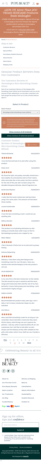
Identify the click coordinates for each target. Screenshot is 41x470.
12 (23, 342)
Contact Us (25, 402)
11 (19, 342)
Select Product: (6, 109)
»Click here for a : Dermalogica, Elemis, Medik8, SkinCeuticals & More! (20, 32)
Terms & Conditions (25, 447)
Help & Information (28, 390)
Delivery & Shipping (28, 379)
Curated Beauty (7, 402)
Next (29, 342)
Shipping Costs (8, 65)
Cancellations (26, 386)
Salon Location (7, 390)
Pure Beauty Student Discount (12, 54)
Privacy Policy (13, 447)
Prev (5, 340)
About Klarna (7, 61)
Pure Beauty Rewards (9, 386)
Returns (24, 383)
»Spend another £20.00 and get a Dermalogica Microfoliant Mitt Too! (21, 24)
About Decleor (7, 58)
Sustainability (26, 394)
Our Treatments (7, 394)
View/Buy (32, 145)
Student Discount (28, 398)
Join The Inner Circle (9, 383)
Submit (20, 430)
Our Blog (5, 398)
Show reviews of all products (20, 132)
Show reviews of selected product (20, 136)
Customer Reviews (9, 47)
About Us (5, 379)
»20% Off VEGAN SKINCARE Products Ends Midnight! (20, 13)
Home (3, 40)
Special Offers (7, 51)
